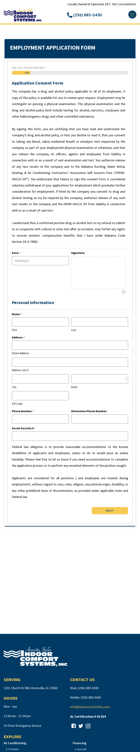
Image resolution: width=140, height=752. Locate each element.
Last (73, 331)
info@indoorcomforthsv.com (90, 708)
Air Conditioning (15, 744)
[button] (86, 15)
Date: (16, 254)
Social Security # (23, 429)
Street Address (20, 354)
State (74, 388)
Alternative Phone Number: (89, 412)
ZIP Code (17, 405)
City (14, 388)
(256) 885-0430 (88, 689)
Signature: (78, 254)
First (14, 331)
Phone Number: (23, 412)
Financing (79, 744)
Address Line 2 (20, 371)
